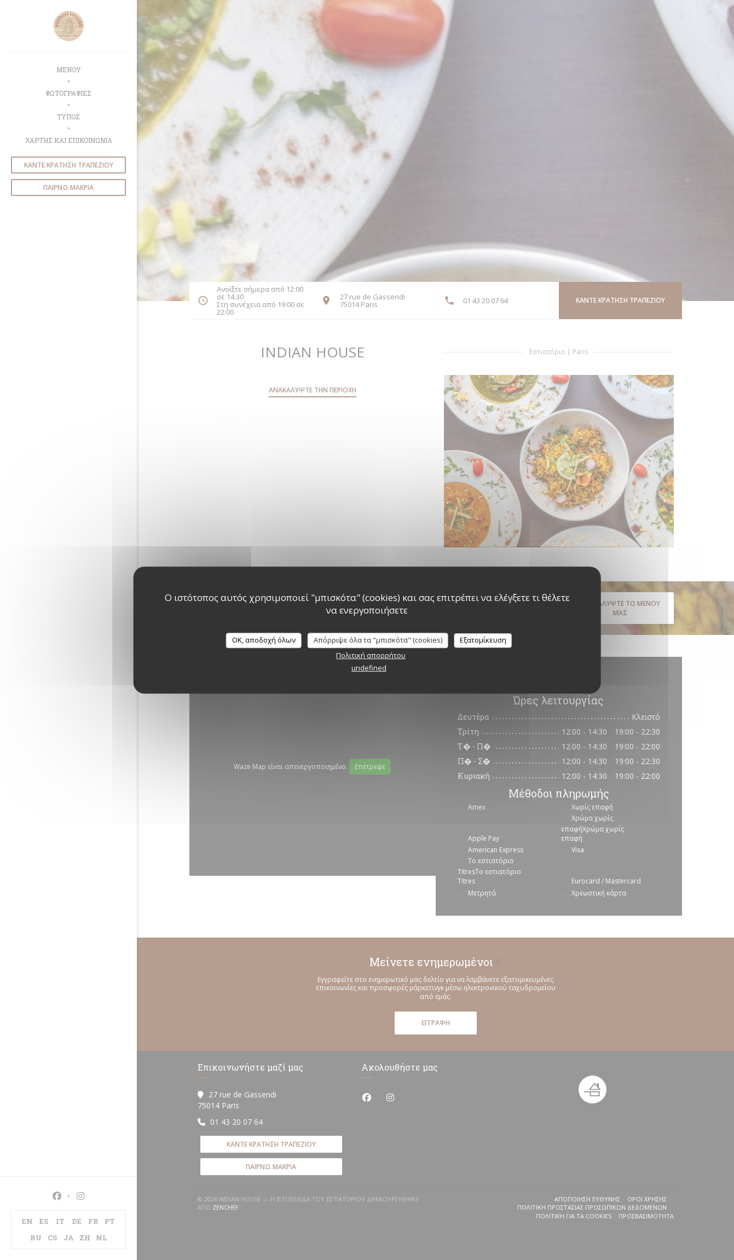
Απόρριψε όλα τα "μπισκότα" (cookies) (378, 640)
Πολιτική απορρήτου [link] (371, 655)
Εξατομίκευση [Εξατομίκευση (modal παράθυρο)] (483, 640)
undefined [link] (368, 668)
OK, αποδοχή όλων (264, 640)
